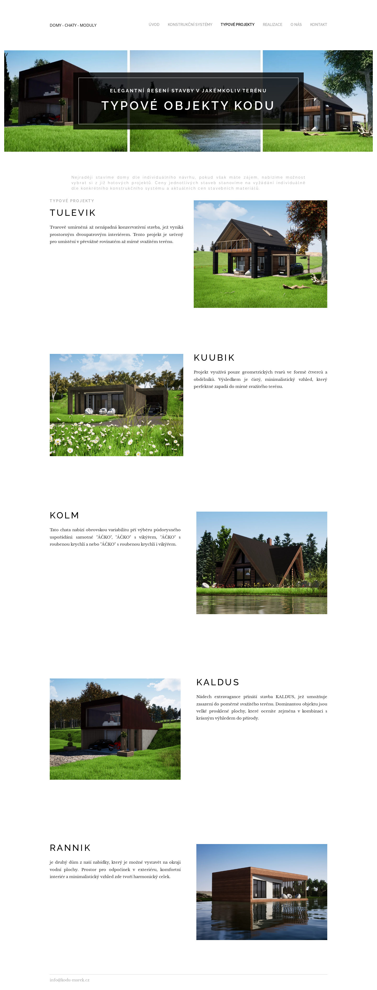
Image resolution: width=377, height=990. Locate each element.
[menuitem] (287, 25)
